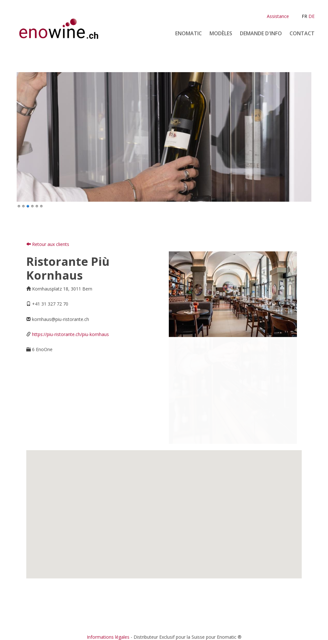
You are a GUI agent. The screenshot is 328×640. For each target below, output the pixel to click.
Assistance (278, 16)
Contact (302, 33)
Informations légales (108, 637)
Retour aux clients (47, 244)
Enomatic (188, 33)
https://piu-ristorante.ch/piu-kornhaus (70, 334)
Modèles (220, 33)
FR (304, 16)
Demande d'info (261, 33)
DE (311, 16)
